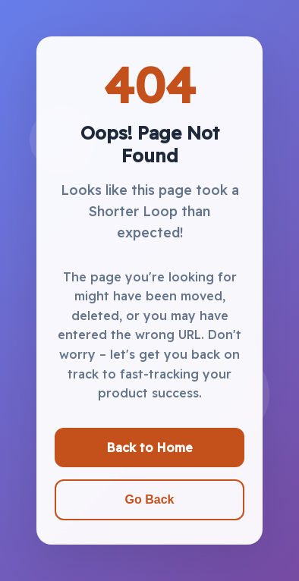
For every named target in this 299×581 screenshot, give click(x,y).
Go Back (150, 499)
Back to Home (150, 447)
